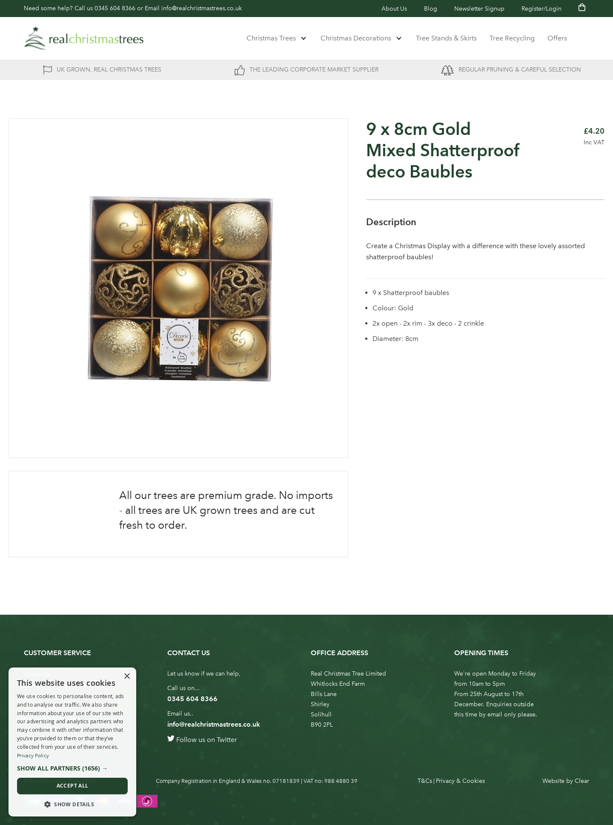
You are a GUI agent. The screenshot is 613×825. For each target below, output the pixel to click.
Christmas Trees (271, 38)
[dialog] (72, 741)
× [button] (126, 676)
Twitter (227, 740)
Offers (557, 38)
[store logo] (84, 38)
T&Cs (425, 781)
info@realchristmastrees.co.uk (201, 8)
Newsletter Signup (479, 8)
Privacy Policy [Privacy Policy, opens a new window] (33, 756)
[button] (72, 768)
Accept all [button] (73, 785)
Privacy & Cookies (460, 781)
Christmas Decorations (356, 38)
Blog (430, 8)
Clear (582, 781)
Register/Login (541, 8)
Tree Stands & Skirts (446, 38)
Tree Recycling (512, 38)
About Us (394, 8)
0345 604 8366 (115, 8)
